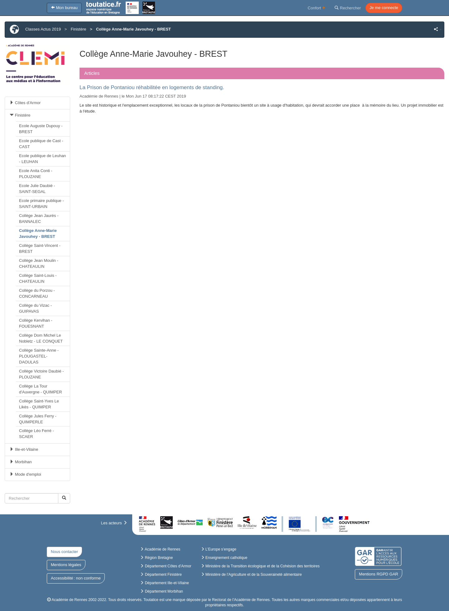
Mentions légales (66, 564)
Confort (317, 8)
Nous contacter (64, 551)
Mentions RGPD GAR (378, 574)
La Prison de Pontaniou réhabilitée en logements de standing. (152, 87)
